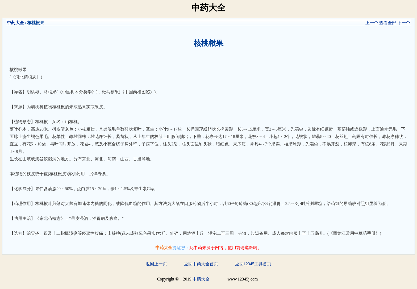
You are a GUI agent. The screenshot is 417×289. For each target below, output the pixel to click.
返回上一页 (156, 264)
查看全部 (387, 22)
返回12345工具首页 (253, 264)
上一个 (371, 22)
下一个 (403, 22)
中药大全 (15, 22)
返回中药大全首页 (201, 264)
